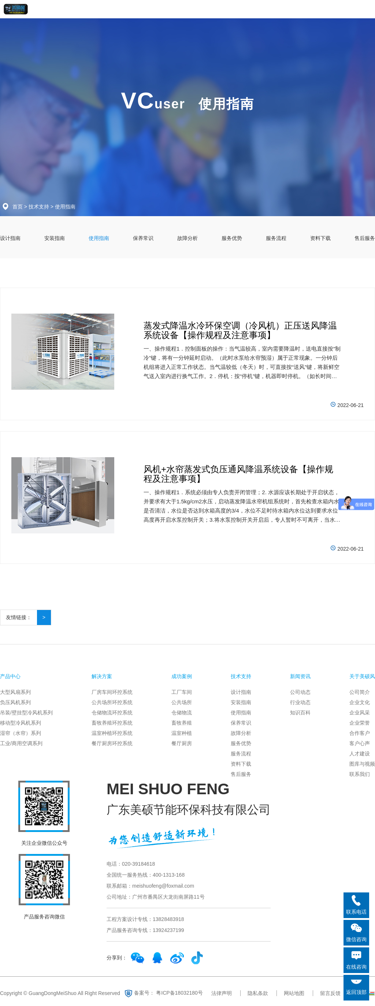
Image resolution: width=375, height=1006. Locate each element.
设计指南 (10, 238)
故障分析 (187, 238)
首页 (17, 207)
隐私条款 (258, 993)
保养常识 (143, 238)
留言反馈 (330, 993)
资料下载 (320, 238)
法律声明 (221, 993)
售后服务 (364, 238)
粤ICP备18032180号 (179, 992)
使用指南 (65, 207)
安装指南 (54, 238)
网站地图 (294, 993)
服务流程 (276, 238)
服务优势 (232, 238)
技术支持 (39, 207)
